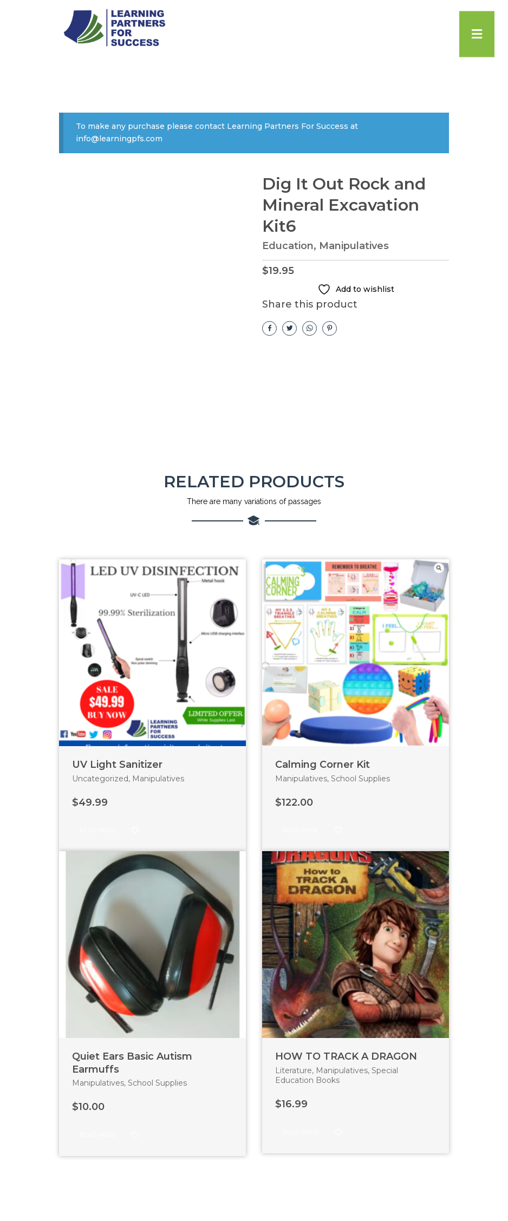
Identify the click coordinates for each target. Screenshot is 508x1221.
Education (288, 246)
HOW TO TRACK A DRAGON (346, 1056)
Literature (293, 1070)
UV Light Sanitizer (117, 765)
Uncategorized (100, 778)
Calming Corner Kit (322, 765)
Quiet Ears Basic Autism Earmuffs (132, 1062)
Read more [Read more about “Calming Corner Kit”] (301, 830)
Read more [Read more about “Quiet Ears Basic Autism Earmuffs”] (98, 1135)
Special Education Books (336, 1075)
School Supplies (360, 778)
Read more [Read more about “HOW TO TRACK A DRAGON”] (301, 1132)
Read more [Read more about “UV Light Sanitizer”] (98, 830)
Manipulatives (354, 246)
